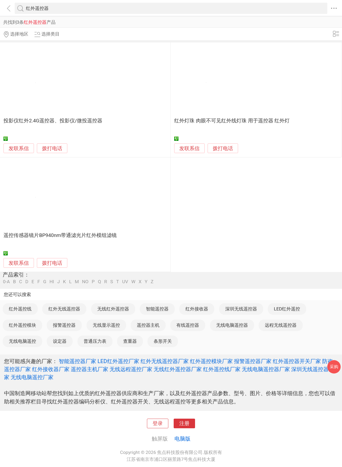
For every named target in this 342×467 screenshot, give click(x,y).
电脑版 (182, 438)
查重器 (130, 341)
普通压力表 (95, 341)
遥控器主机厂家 (89, 369)
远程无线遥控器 (281, 325)
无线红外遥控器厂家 (178, 369)
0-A (6, 281)
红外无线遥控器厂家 (165, 361)
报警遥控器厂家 (252, 361)
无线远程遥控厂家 (131, 369)
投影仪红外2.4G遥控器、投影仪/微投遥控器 (52, 121)
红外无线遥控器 (64, 309)
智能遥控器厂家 (77, 361)
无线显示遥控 (106, 325)
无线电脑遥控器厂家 (266, 369)
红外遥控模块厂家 (211, 361)
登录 (158, 423)
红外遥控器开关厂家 (297, 361)
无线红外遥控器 (113, 309)
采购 (334, 366)
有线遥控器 (187, 325)
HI (51, 281)
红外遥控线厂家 (221, 369)
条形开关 (163, 341)
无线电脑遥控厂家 (32, 377)
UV (125, 281)
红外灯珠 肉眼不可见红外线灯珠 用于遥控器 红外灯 (232, 121)
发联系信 (19, 148)
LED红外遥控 (287, 309)
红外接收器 (196, 309)
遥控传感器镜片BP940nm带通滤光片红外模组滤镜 (60, 235)
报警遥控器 (64, 325)
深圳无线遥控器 (241, 309)
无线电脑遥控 (22, 341)
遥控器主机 (148, 325)
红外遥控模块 (22, 325)
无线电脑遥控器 (232, 325)
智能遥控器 (157, 309)
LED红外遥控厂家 (118, 361)
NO (85, 281)
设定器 (60, 341)
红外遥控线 (20, 309)
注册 (184, 423)
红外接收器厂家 (50, 369)
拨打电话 (52, 148)
